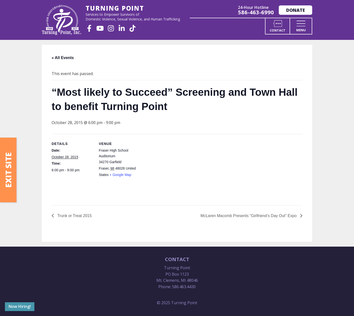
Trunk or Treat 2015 (74, 216)
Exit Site (8, 170)
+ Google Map (120, 175)
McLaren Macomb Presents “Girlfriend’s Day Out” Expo (249, 216)
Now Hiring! (20, 306)
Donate (295, 10)
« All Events (63, 58)
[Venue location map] (172, 168)
